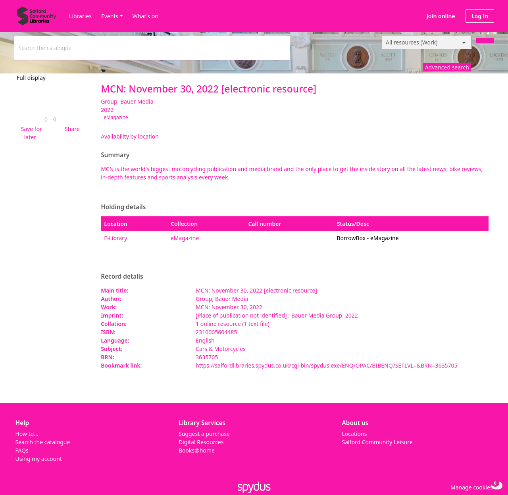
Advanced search (447, 67)
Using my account (38, 458)
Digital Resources (201, 442)
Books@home (197, 450)
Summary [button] (115, 155)
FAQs (22, 450)
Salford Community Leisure (377, 442)
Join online (441, 16)
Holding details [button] (123, 207)
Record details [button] (122, 276)
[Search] (485, 40)
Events (109, 16)
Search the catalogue (42, 442)
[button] (30, 133)
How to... (26, 433)
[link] (46, 119)
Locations (354, 433)
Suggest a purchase (204, 433)
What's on (145, 16)
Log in (479, 16)
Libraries (80, 16)
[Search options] (427, 42)
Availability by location (130, 136)
